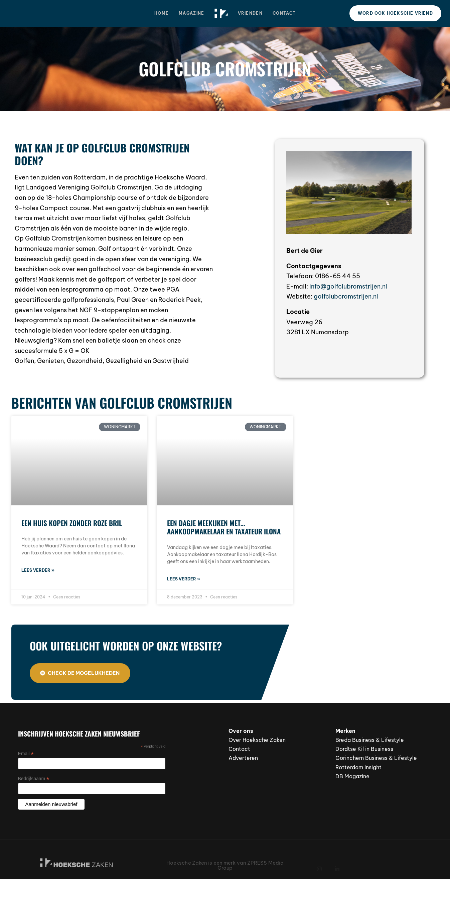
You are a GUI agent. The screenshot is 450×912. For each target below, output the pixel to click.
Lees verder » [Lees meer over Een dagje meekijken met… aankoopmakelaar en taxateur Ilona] (183, 578)
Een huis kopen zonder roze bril (71, 523)
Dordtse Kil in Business (364, 749)
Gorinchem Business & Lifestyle (376, 758)
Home (161, 13)
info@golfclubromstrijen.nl (348, 286)
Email (26, 754)
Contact (284, 13)
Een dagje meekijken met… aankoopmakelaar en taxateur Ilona (224, 527)
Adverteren (243, 758)
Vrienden (250, 13)
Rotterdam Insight (358, 767)
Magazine (191, 13)
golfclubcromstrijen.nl (346, 296)
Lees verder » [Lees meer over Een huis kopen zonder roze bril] (37, 570)
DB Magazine (352, 776)
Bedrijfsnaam (33, 779)
